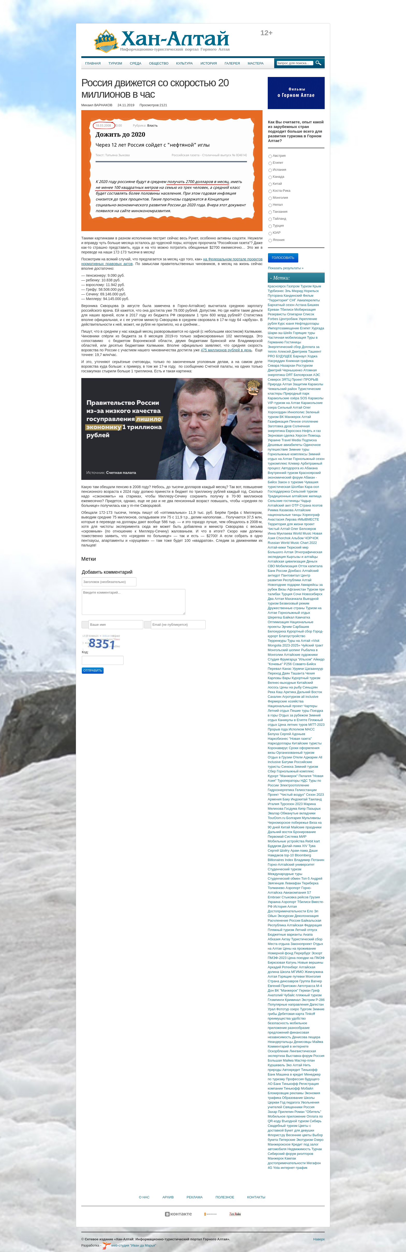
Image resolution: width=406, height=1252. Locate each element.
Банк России (278, 571)
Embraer (274, 897)
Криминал (293, 1000)
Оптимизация (279, 622)
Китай (275, 184)
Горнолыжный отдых (294, 613)
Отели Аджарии (305, 757)
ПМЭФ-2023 (277, 958)
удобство (299, 1018)
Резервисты (277, 314)
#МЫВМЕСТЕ (308, 519)
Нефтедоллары (307, 323)
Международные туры (285, 874)
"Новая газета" (300, 739)
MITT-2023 (316, 725)
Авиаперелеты (308, 300)
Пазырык (314, 808)
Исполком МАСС (302, 729)
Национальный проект (286, 706)
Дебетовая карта (291, 1014)
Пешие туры (300, 711)
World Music (303, 533)
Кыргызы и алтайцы (302, 557)
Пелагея (305, 776)
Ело (310, 911)
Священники (293, 1107)
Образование (293, 1098)
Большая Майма (281, 1060)
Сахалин (275, 697)
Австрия (277, 156)
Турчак (316, 1149)
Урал (272, 1009)
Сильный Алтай (290, 407)
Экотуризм (305, 1140)
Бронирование (304, 832)
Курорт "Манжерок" (283, 776)
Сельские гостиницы (284, 501)
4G (270, 1168)
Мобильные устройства (286, 841)
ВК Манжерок (290, 417)
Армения (275, 799)
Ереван (274, 309)
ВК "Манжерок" (287, 990)
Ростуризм (304, 365)
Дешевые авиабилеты (285, 445)
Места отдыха (279, 944)
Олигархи (295, 314)
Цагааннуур (314, 669)
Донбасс (295, 571)
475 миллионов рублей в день (226, 350)
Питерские (287, 1140)
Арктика (290, 692)
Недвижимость (299, 1149)
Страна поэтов (311, 505)
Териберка (310, 883)
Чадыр (306, 501)
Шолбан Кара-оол (305, 487)
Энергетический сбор (285, 347)
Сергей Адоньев (292, 734)
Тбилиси (287, 309)
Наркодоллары (280, 743)
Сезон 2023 (315, 794)
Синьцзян (310, 687)
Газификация (278, 421)
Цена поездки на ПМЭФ (305, 958)
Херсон (301, 435)
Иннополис (296, 412)
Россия (309, 1107)
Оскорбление (278, 1051)
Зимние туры (299, 449)
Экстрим (308, 1000)
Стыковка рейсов (295, 897)
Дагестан (316, 1004)
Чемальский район (283, 389)
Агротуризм (291, 697)
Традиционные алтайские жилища (294, 496)
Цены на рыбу (291, 687)
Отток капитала (310, 566)
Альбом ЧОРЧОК (305, 538)
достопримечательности (287, 1163)
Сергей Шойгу (279, 850)
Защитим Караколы (308, 384)
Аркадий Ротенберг (283, 967)
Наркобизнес (278, 739)
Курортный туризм (306, 678)
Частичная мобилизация (287, 337)
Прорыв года (278, 729)
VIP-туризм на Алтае (284, 403)
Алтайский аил (280, 505)
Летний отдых (279, 711)
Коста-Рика (279, 191)
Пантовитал (291, 575)
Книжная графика (300, 361)
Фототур (283, 1009)
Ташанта (298, 673)
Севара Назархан (282, 365)
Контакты (256, 1197)
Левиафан (293, 883)
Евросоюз (294, 431)
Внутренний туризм (283, 473)
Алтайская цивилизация (287, 561)
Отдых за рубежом (294, 715)
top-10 (289, 855)
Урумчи (299, 669)
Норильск (311, 291)
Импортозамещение (284, 328)
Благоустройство (292, 636)
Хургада (317, 328)
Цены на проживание (299, 948)
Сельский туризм (304, 491)
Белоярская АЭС (307, 375)
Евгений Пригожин (283, 986)
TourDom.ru (277, 818)
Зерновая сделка (281, 435)
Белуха (274, 734)
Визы (282, 589)
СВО (272, 566)
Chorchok (284, 538)
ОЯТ (290, 375)
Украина (274, 902)
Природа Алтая (280, 384)
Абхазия (274, 939)
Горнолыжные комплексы (288, 454)
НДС (305, 780)
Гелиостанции (306, 790)
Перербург (302, 953)
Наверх (319, 1239)
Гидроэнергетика (281, 790)
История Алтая (285, 906)
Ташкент (314, 351)
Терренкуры (277, 641)
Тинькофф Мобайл (298, 1088)
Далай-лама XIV (295, 846)
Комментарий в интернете (288, 1046)
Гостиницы (293, 342)
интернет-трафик (294, 1168)
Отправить (92, 670)
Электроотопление (294, 785)
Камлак (290, 1158)
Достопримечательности (287, 911)
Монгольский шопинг (284, 650)
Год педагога (290, 1102)
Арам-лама (300, 850)
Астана (301, 305)
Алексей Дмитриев (293, 351)
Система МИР (296, 836)
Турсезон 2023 (292, 804)
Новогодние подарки (284, 585)
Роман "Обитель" (307, 1112)
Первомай (276, 836)
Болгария (294, 818)
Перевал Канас (280, 669)
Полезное (224, 1197)
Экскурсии (286, 916)
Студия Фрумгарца (283, 659)
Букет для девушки (299, 1130)
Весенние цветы (299, 1135)
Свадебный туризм (283, 1126)
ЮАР (275, 233)
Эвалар (274, 813)
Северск (275, 379)
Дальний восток (280, 832)
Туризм (115, 63)
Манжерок (276, 1158)
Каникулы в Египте (293, 720)
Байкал (289, 617)
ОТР (296, 505)
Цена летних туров (293, 725)
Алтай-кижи (277, 547)
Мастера (256, 63)
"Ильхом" (305, 659)
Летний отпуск (306, 930)
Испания (277, 170)
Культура (184, 63)
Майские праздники (306, 827)
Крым (317, 286)
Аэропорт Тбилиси (296, 902)
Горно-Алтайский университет (291, 864)
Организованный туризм (295, 753)
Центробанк (289, 319)
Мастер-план (304, 1060)
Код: (85, 652)
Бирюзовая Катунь (283, 962)
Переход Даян (279, 673)
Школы (309, 1098)
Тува (312, 846)
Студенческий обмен (284, 878)
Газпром (293, 286)
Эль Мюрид (294, 291)
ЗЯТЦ (287, 379)
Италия (274, 804)
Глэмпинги (276, 1000)
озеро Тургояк (301, 1009)
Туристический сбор (307, 939)
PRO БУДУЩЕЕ (280, 356)
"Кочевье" (276, 664)
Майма (317, 1042)
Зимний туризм (306, 767)
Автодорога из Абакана (299, 468)
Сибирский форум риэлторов (290, 1154)
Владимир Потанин (309, 860)
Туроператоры (289, 780)
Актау (286, 939)
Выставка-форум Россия (305, 1056)
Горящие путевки (292, 976)
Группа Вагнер (310, 981)
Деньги (311, 561)
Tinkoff (310, 1014)
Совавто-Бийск (304, 664)
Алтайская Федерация (304, 925)
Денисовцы (303, 1042)
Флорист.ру (277, 1135)
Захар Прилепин (281, 1112)
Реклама (195, 1197)
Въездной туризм (296, 1121)
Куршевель (277, 1065)
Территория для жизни (286, 524)
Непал (276, 205)
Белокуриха (277, 631)
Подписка (309, 440)
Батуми (288, 762)
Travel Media (291, 440)
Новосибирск (312, 594)
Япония (277, 240)
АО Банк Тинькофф (283, 1084)
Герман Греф (309, 990)
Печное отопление (303, 421)
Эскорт (316, 953)
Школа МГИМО (292, 972)
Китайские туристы (307, 743)
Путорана (276, 295)
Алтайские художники (301, 655)
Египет (276, 163)
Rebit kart (312, 841)
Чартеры (310, 706)
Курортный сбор (300, 631)
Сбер (272, 771)
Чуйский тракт (312, 645)
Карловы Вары (280, 678)
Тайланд (277, 219)
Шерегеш (275, 617)
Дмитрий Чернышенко (285, 370)
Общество (159, 63)
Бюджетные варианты (285, 934)
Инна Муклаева (280, 533)
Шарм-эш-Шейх (280, 333)
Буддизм (275, 846)
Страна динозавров (283, 981)
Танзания (278, 212)
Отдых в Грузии (280, 757)
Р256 (288, 664)
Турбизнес (276, 291)
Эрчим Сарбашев (295, 627)
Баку (286, 799)
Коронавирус (278, 748)
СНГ (293, 300)
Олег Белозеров (303, 529)
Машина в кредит (290, 1074)
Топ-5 (305, 878)
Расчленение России (284, 920)
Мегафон (314, 1163)
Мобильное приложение (287, 1116)
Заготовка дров (280, 426)
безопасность (279, 1023)
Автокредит (291, 1070)
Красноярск (277, 286)
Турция (276, 226)
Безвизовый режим (294, 603)
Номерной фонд (281, 953)
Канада (276, 177)
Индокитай (299, 799)
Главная (93, 63)
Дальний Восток (309, 692)
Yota (277, 1168)
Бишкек (313, 305)
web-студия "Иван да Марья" (129, 1245)
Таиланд (315, 799)
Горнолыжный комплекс (295, 771)
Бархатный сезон (281, 305)
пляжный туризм (309, 995)
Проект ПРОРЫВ (305, 379)
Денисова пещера (306, 1037)
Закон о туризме (291, 482)
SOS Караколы (311, 398)
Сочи (297, 594)
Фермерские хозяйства (285, 701)
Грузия (314, 897)
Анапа (308, 934)
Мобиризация (305, 309)
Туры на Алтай (299, 641)
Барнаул (300, 356)
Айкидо (319, 659)
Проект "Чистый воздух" (287, 794)
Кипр (302, 808)
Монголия (278, 198)
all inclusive (309, 697)
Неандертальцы (281, 1042)
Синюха (287, 767)
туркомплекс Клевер (284, 463)
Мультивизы (311, 818)
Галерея (232, 63)
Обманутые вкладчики (297, 813)
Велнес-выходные (282, 683)
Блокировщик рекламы (286, 1093)
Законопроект (302, 944)
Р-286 (320, 1000)
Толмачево (277, 888)
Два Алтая (276, 599)
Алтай (306, 417)
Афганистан (297, 589)
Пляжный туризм (281, 930)
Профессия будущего (302, 1079)
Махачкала (294, 599)
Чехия (310, 673)
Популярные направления (288, 1004)
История (209, 63)
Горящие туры (304, 333)
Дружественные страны (287, 608)
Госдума (291, 808)
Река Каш (276, 692)
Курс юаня (286, 323)
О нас (144, 1197)
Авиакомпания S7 (297, 892)
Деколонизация (306, 916)
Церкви (274, 1102)
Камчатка (302, 617)
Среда (135, 63)
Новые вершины (310, 962)
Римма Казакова (281, 510)
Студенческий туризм (284, 869)
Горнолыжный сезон (308, 459)
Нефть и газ (311, 431)
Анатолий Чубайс (282, 995)
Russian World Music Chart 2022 (292, 543)
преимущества (280, 1018)
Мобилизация (287, 566)
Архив (167, 1197)
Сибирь (315, 1121)
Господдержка (279, 491)
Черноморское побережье (288, 822)
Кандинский (293, 295)
